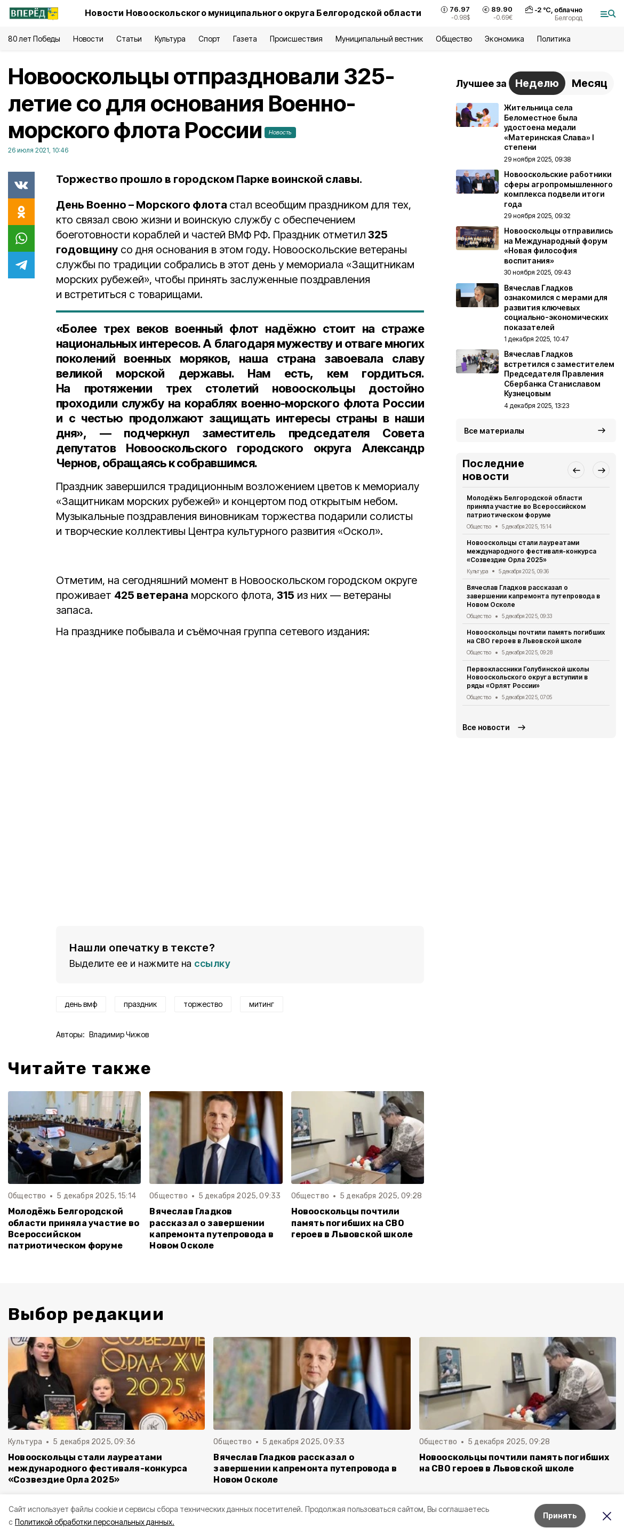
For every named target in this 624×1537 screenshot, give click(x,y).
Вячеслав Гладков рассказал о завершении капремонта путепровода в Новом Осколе (211, 1228)
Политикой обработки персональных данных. (94, 1521)
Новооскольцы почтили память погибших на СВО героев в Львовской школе (352, 1222)
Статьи (129, 38)
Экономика (504, 38)
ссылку (212, 963)
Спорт (209, 38)
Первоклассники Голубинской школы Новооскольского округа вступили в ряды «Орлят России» (528, 677)
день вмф (81, 1003)
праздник (140, 1003)
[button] (576, 469)
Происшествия (296, 38)
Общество (454, 38)
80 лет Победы (34, 38)
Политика (554, 38)
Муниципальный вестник (379, 38)
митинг (261, 1003)
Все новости (486, 727)
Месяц (589, 83)
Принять (560, 1515)
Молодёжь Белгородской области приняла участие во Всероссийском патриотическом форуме (73, 1228)
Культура (170, 38)
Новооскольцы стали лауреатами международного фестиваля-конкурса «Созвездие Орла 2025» (531, 551)
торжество (202, 1003)
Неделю (537, 83)
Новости (88, 38)
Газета (245, 38)
